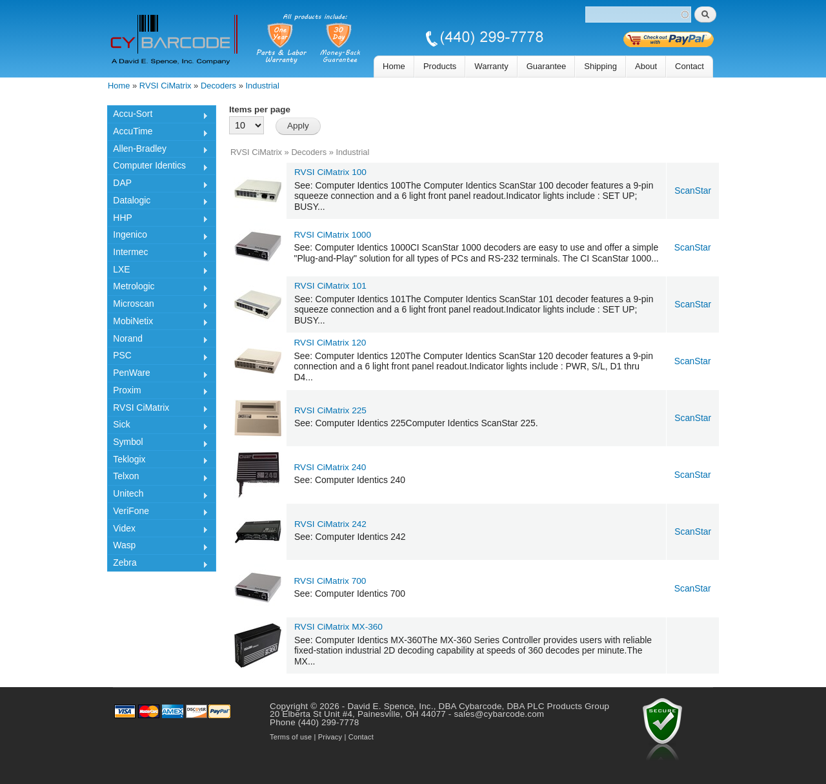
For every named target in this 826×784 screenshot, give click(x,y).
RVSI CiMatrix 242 (330, 524)
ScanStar (692, 191)
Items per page (259, 109)
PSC (157, 357)
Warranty (491, 66)
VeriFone (157, 513)
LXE (157, 271)
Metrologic (157, 288)
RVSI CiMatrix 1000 (333, 235)
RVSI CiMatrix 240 (330, 467)
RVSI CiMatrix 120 (330, 342)
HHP (157, 219)
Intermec (157, 254)
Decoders (218, 85)
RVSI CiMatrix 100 (330, 172)
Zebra (157, 564)
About (646, 66)
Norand (157, 340)
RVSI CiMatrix (165, 85)
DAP (157, 185)
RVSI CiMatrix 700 (330, 581)
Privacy (330, 737)
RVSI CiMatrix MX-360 (338, 627)
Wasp (157, 547)
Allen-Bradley (157, 150)
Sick (157, 426)
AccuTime (157, 133)
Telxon (157, 478)
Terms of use (291, 737)
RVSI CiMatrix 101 (330, 286)
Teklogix (157, 461)
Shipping (600, 66)
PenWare (157, 374)
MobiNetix (157, 323)
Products (439, 66)
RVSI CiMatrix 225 (330, 410)
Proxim (157, 392)
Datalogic (157, 202)
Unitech (157, 495)
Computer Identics (157, 167)
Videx (157, 530)
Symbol (157, 444)
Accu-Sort (157, 115)
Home (394, 66)
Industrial (262, 85)
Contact (689, 66)
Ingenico (157, 236)
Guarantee (547, 66)
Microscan (157, 305)
